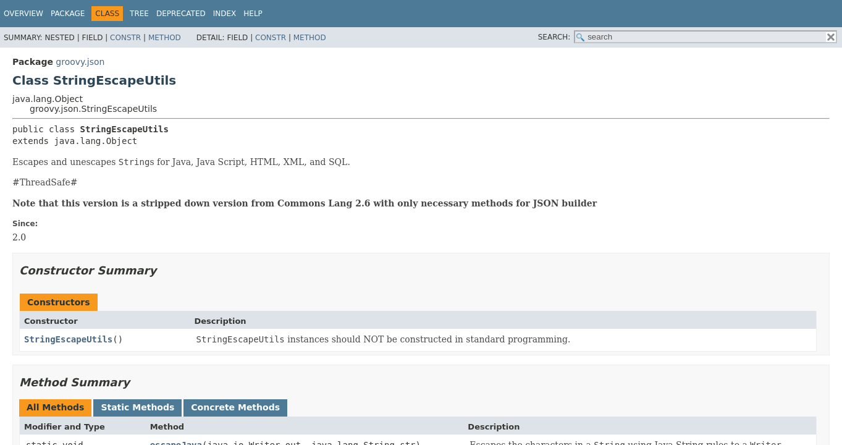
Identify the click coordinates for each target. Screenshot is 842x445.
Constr (125, 37)
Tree (139, 13)
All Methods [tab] (55, 407)
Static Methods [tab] (137, 407)
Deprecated (181, 13)
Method (164, 37)
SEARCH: (554, 37)
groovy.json (80, 62)
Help (253, 13)
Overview (23, 13)
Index (225, 13)
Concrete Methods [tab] (235, 407)
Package (68, 13)
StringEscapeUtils (68, 339)
